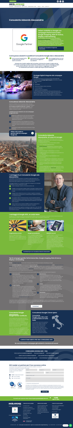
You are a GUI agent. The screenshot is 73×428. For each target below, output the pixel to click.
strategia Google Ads (16, 262)
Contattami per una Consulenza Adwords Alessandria (36, 251)
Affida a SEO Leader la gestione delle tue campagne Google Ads (19, 133)
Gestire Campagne (43, 146)
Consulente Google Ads (44, 39)
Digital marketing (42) (42, 407)
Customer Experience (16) (42, 405)
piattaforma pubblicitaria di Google (45, 265)
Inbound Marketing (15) (42, 408)
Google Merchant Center (24, 296)
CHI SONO (11, 6)
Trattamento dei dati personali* (32, 383)
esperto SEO (53, 167)
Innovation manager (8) (42, 409)
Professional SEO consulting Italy (29, 421)
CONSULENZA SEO (17, 6)
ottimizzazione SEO (56, 91)
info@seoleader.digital (56, 409)
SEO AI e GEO (24, 6)
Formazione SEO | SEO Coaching (27, 414)
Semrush (46, 398)
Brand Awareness (26, 411)
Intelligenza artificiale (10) (42, 410)
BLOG (43, 6)
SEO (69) (39, 413)
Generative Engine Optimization (26, 418)
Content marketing (27, 410)
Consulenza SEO (26, 405)
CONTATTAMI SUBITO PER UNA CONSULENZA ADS (36, 340)
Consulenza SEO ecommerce (29, 408)
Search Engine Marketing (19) (43, 412)
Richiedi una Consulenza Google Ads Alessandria (48, 48)
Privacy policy (54, 411)
